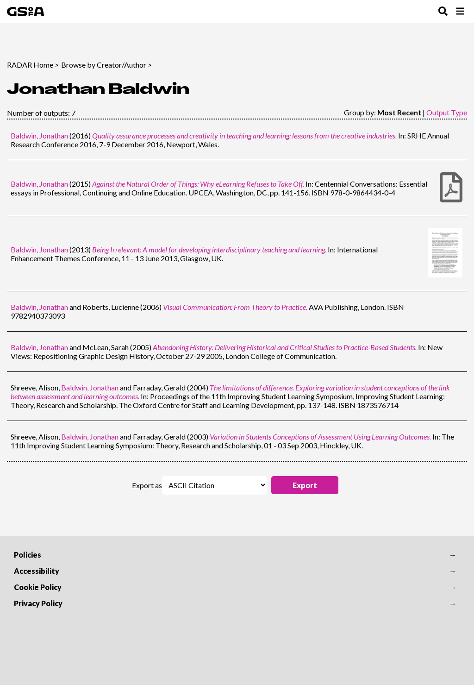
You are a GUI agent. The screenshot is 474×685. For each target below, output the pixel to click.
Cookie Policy (38, 587)
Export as (147, 485)
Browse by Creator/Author (103, 64)
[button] (304, 485)
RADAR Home (30, 64)
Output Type (446, 112)
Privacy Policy (38, 603)
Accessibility (36, 570)
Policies (27, 554)
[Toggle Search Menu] (443, 11)
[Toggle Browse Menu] (460, 11)
